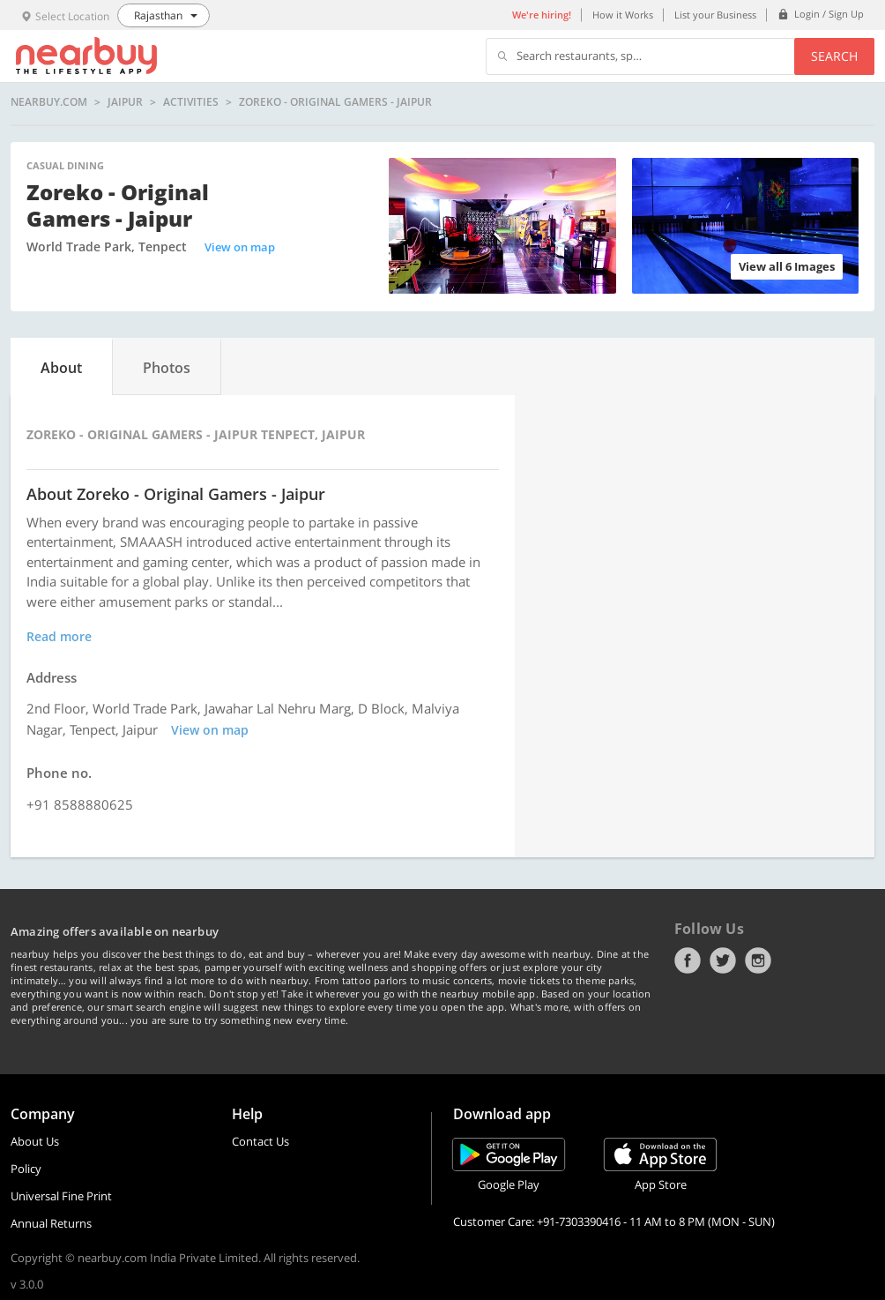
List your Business (715, 14)
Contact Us (260, 1141)
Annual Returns (51, 1223)
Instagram (758, 960)
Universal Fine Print (61, 1196)
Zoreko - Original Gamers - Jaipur (335, 102)
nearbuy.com (49, 102)
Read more (59, 636)
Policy (26, 1169)
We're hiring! (541, 14)
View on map (240, 247)
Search (834, 56)
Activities (191, 102)
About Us (35, 1141)
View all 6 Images (787, 266)
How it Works (622, 14)
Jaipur (125, 102)
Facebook (687, 960)
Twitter (723, 960)
